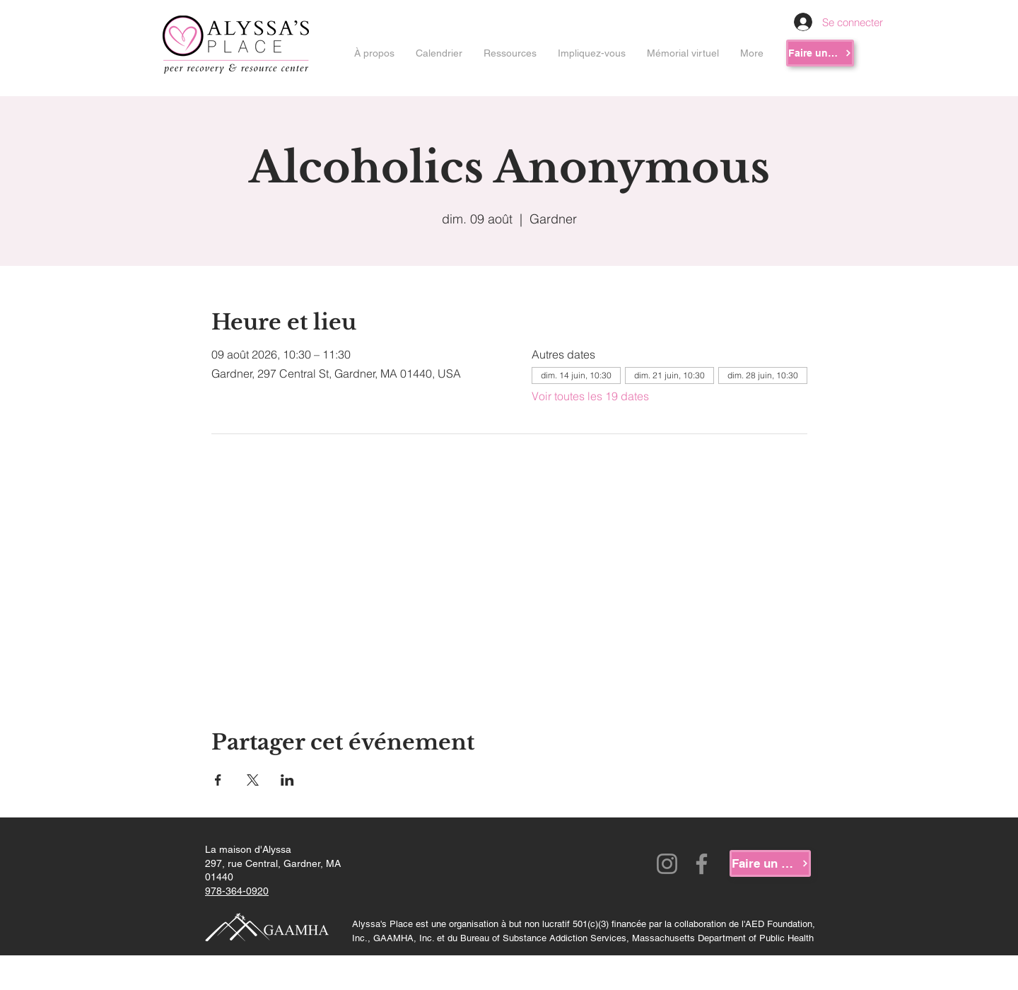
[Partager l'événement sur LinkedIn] (287, 780)
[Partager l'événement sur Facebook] (218, 780)
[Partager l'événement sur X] (252, 780)
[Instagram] (667, 864)
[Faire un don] (820, 53)
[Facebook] (701, 864)
